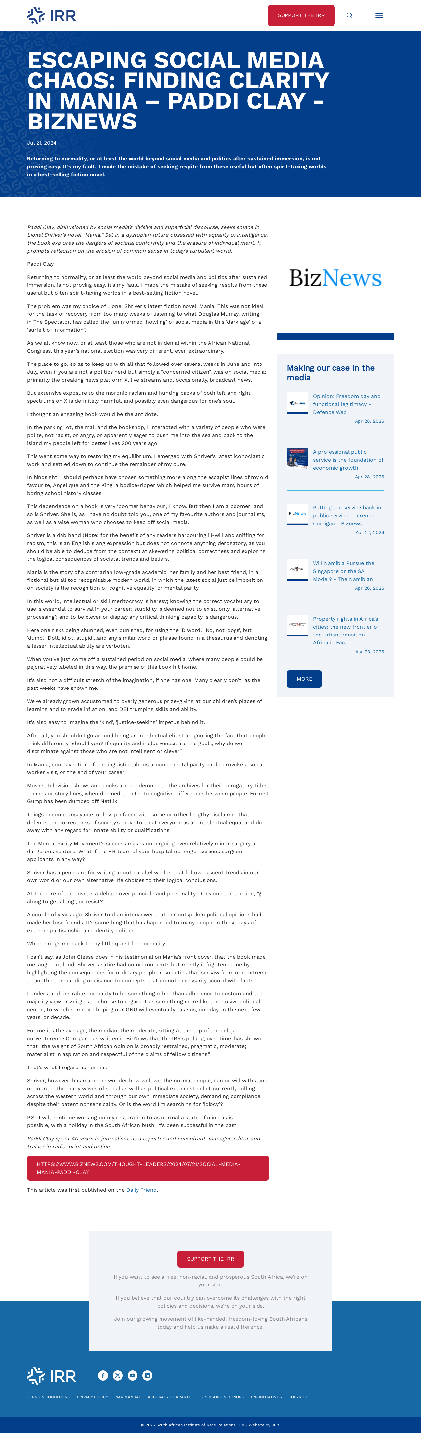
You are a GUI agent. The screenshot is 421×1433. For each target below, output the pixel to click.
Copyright (299, 1397)
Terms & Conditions (48, 1397)
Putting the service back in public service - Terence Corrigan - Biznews (335, 520)
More (304, 679)
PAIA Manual (127, 1397)
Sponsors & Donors (222, 1397)
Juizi (276, 1425)
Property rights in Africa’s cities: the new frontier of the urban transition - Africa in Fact (335, 635)
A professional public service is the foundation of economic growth (335, 464)
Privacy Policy (92, 1397)
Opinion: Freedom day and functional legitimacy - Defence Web (335, 408)
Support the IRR (210, 1259)
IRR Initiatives (266, 1397)
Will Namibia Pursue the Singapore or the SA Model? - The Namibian (335, 575)
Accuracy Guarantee (171, 1397)
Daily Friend (141, 1190)
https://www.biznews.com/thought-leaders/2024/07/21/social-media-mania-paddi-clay (139, 1168)
